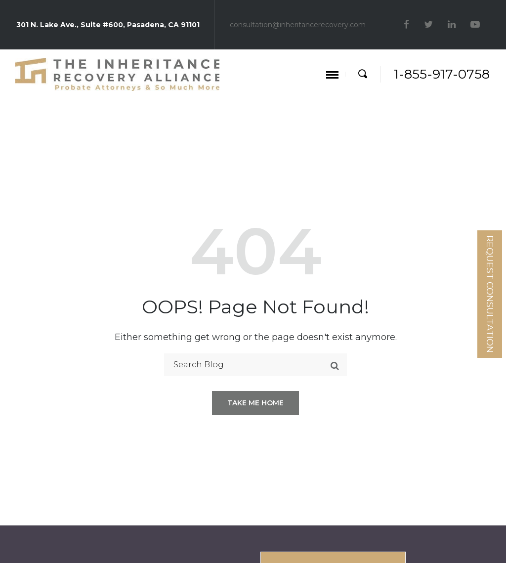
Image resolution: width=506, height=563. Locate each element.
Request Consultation (489, 294)
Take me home (255, 402)
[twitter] (429, 24)
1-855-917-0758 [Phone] (442, 74)
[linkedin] (453, 24)
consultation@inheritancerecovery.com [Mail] (298, 24)
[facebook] (408, 24)
